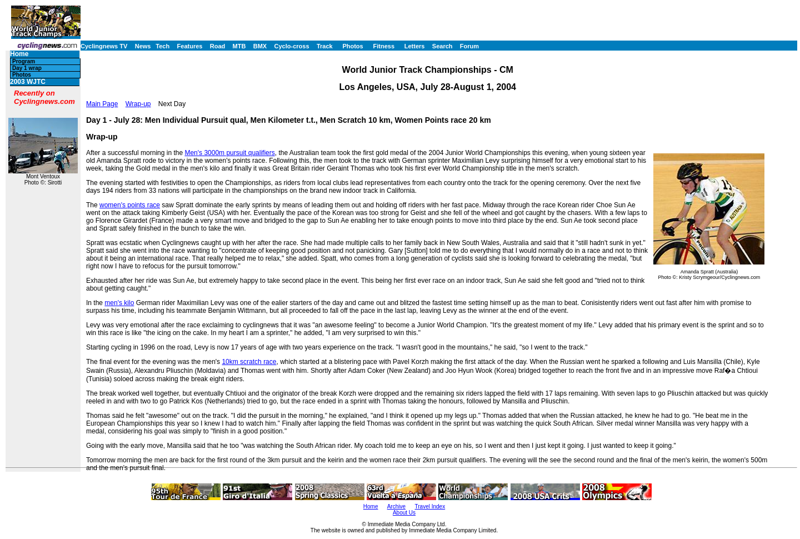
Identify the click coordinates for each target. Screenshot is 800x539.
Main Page (102, 104)
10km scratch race (249, 362)
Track (325, 46)
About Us (404, 513)
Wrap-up (138, 104)
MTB (239, 46)
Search (442, 46)
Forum (469, 46)
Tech (162, 46)
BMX (260, 46)
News (143, 46)
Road (218, 46)
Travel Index (430, 506)
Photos (352, 46)
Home (19, 54)
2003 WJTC (28, 82)
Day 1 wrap (27, 68)
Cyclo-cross (291, 46)
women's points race (129, 205)
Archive (396, 506)
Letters (414, 46)
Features (190, 46)
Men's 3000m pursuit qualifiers (229, 153)
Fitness (383, 46)
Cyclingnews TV (104, 46)
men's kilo (119, 303)
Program (23, 61)
